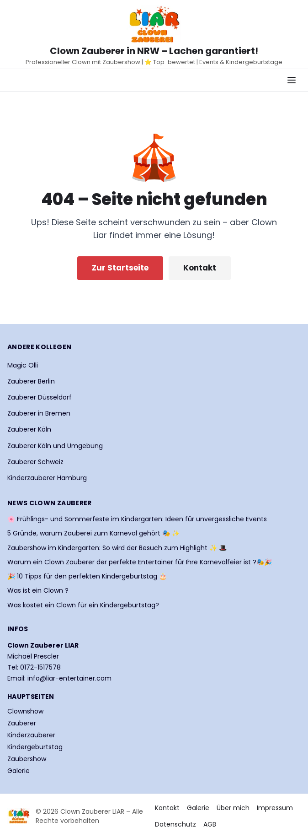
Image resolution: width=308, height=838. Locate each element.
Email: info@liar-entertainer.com (59, 678)
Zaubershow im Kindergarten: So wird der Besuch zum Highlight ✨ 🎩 (117, 548)
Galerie (18, 770)
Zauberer (21, 723)
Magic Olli (22, 365)
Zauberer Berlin (31, 381)
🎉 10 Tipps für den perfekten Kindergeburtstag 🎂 (87, 576)
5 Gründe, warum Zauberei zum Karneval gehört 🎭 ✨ (93, 533)
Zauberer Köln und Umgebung (55, 445)
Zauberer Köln (29, 429)
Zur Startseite (120, 267)
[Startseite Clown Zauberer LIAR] (154, 24)
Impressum (275, 807)
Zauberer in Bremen (38, 413)
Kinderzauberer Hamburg (47, 477)
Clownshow (25, 711)
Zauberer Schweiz (35, 461)
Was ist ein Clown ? (38, 590)
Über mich (233, 807)
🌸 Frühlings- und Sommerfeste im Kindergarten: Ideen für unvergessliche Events (137, 519)
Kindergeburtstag (35, 746)
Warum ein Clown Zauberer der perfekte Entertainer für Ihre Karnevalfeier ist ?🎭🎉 (139, 562)
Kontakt (199, 267)
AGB (209, 824)
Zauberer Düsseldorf (39, 397)
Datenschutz (175, 824)
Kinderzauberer (31, 735)
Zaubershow (26, 758)
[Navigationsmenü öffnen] (291, 80)
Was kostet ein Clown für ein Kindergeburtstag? (83, 605)
